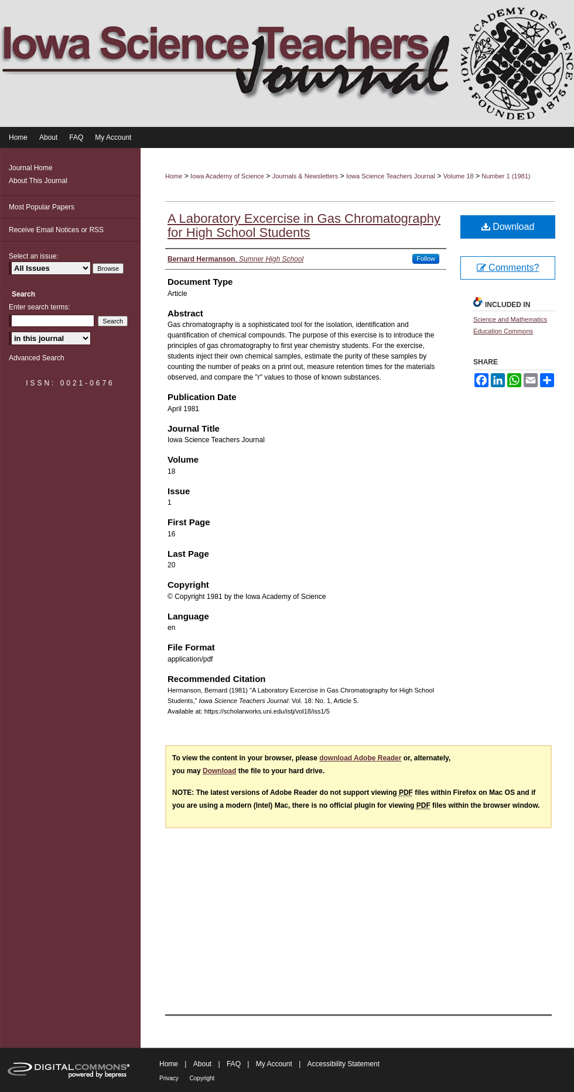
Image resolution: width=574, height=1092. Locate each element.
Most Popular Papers (41, 207)
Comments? (508, 268)
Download (508, 227)
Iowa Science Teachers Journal (390, 176)
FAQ (234, 1064)
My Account (275, 1064)
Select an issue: (34, 256)
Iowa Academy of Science (227, 176)
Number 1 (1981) (505, 176)
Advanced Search (36, 358)
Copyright (202, 1078)
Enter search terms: (39, 307)
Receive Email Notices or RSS (56, 230)
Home (173, 176)
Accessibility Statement (344, 1064)
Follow (425, 258)
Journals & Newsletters (305, 176)
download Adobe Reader (360, 758)
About (203, 1064)
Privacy (169, 1078)
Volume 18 (458, 176)
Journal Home (31, 168)
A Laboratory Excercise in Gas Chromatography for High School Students (304, 225)
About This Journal (38, 181)
